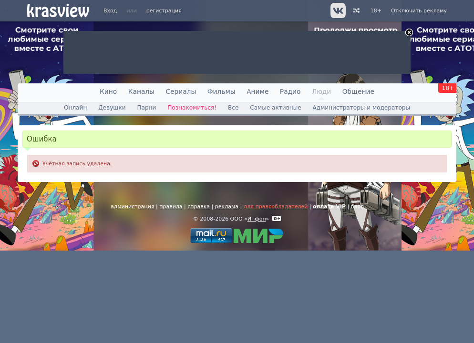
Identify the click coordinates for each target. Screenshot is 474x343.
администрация (133, 206)
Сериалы (180, 91)
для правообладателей (276, 206)
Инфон (256, 219)
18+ (376, 11)
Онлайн (75, 107)
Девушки (111, 107)
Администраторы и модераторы (361, 107)
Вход (110, 11)
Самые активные (275, 107)
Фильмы (221, 91)
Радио (290, 91)
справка (198, 206)
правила (170, 206)
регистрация (164, 11)
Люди (321, 91)
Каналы (141, 91)
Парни (146, 107)
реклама (226, 206)
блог (357, 206)
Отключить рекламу (419, 11)
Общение (358, 91)
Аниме (257, 91)
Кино (108, 91)
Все (233, 107)
